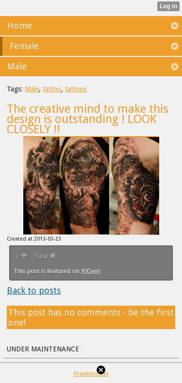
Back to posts (34, 290)
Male (32, 89)
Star (45, 256)
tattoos (75, 89)
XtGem (90, 271)
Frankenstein (91, 373)
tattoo (52, 89)
